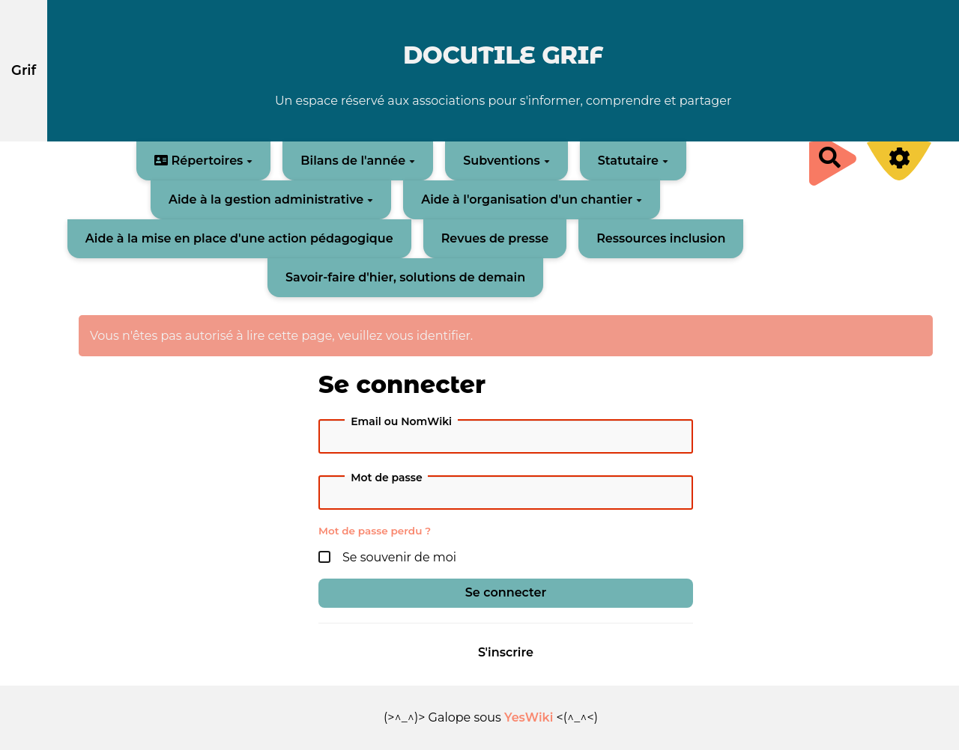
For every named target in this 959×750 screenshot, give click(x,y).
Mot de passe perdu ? (374, 531)
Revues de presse (495, 238)
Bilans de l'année (357, 160)
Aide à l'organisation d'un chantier (531, 199)
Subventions (506, 160)
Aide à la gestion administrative (271, 199)
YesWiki (528, 717)
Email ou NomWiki (401, 421)
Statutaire (633, 160)
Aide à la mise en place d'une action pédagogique (239, 238)
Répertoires (203, 160)
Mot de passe (387, 477)
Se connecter (505, 592)
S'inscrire (505, 652)
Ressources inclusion (660, 238)
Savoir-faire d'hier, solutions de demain (405, 277)
